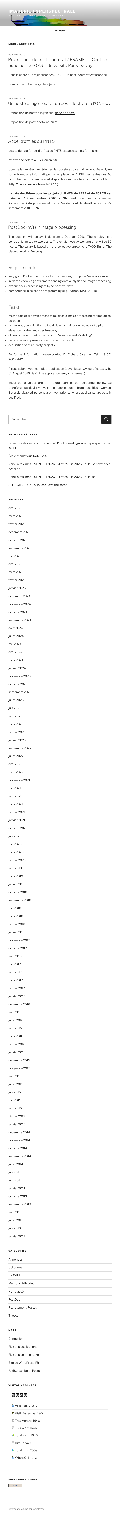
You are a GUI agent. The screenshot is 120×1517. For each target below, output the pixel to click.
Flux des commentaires (24, 1354)
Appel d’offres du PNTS (31, 141)
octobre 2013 (17, 1196)
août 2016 (15, 1012)
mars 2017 (15, 980)
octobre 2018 (17, 892)
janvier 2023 (17, 740)
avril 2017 (15, 972)
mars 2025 (16, 572)
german (79, 373)
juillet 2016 (15, 1020)
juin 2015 (14, 1092)
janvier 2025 (17, 588)
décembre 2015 (19, 1060)
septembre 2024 (20, 620)
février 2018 (16, 924)
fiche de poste (65, 113)
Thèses (13, 1315)
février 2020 (17, 860)
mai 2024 (15, 644)
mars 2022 (15, 772)
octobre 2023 (18, 684)
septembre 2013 (19, 1204)
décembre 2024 (19, 596)
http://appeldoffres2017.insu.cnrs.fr (32, 160)
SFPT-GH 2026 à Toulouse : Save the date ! (37, 485)
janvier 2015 (16, 1124)
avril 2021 (15, 796)
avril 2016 (15, 1028)
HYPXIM (14, 1275)
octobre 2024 (18, 612)
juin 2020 (14, 836)
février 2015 (16, 1116)
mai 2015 (14, 1100)
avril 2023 (15, 716)
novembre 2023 (19, 676)
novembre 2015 (19, 1068)
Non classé (16, 1291)
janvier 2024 (17, 668)
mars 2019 (15, 876)
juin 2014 (14, 1172)
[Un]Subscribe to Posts (24, 1370)
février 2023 (17, 732)
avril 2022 (15, 764)
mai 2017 (14, 964)
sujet (54, 122)
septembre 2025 (20, 548)
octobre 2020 (18, 828)
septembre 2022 (19, 748)
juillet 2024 (16, 636)
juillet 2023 (16, 700)
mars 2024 (16, 660)
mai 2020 (15, 844)
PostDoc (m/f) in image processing (42, 227)
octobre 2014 (17, 1148)
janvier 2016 (16, 1052)
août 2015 (15, 1076)
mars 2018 (15, 916)
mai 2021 (14, 788)
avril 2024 (15, 652)
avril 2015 (15, 1108)
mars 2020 (16, 852)
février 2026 (17, 524)
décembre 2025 (19, 532)
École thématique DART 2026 (28, 456)
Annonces (15, 1259)
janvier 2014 (16, 1188)
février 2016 (16, 1044)
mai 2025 (15, 556)
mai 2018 (14, 908)
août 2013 (15, 1212)
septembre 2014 (19, 1156)
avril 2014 (15, 1180)
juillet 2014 (15, 1164)
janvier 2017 (16, 996)
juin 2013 (14, 1228)
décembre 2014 (19, 1132)
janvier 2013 (16, 1236)
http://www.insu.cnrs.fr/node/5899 (33, 184)
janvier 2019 (16, 884)
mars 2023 (16, 724)
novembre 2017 (19, 940)
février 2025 (17, 580)
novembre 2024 (19, 604)
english (66, 373)
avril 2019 (15, 868)
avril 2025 (15, 564)
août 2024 (15, 628)
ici (54, 84)
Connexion (16, 1338)
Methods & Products (22, 1283)
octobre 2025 (18, 540)
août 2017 (15, 956)
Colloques (15, 1267)
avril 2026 (15, 508)
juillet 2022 (16, 756)
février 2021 (16, 812)
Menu (60, 30)
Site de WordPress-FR (23, 1362)
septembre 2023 (20, 692)
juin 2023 (14, 708)
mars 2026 (16, 516)
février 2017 (16, 988)
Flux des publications (22, 1346)
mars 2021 (15, 804)
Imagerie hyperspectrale (42, 11)
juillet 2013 (15, 1220)
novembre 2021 (19, 780)
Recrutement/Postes (22, 1307)
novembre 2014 (19, 1140)
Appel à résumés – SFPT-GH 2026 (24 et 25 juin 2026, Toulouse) (52, 477)
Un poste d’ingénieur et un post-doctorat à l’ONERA (59, 103)
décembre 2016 (19, 1004)
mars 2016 (15, 1036)
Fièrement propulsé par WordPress (26, 1509)
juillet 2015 (15, 1084)
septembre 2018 (19, 900)
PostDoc (14, 1299)
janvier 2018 (16, 932)
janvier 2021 (16, 820)
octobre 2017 (17, 948)
